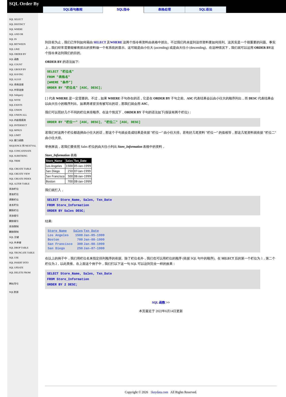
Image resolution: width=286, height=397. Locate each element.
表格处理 (164, 9)
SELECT (100, 42)
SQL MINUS (15, 130)
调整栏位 (14, 199)
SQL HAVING (16, 74)
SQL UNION (15, 110)
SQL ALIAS (15, 79)
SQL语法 (205, 9)
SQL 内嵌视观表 (17, 120)
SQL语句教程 (72, 9)
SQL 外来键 (15, 242)
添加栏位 (14, 188)
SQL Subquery (16, 95)
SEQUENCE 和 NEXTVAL (22, 145)
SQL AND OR (16, 34)
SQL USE (14, 257)
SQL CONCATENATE (20, 150)
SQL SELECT (16, 19)
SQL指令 (123, 9)
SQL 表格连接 (16, 84)
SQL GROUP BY (17, 69)
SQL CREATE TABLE (20, 168)
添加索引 (14, 215)
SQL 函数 (158, 302)
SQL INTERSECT (18, 125)
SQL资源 (13, 292)
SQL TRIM (14, 160)
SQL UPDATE (16, 267)
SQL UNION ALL (18, 115)
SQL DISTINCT (17, 24)
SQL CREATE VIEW (19, 173)
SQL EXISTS (15, 105)
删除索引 (14, 221)
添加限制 (14, 226)
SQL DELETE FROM (20, 272)
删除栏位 (14, 210)
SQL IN (13, 39)
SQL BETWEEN (17, 44)
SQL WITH (14, 100)
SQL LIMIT (15, 135)
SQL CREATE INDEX (20, 178)
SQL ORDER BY (17, 54)
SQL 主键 (14, 237)
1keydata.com (159, 392)
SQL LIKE (14, 49)
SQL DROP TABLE (18, 247)
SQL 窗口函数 (16, 140)
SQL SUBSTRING (18, 155)
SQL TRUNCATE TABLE (22, 252)
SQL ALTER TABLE (19, 183)
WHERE (116, 42)
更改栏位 (14, 194)
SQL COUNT (15, 64)
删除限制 (14, 231)
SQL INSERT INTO (19, 262)
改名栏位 (14, 205)
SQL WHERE (16, 29)
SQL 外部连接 (16, 89)
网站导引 (14, 283)
